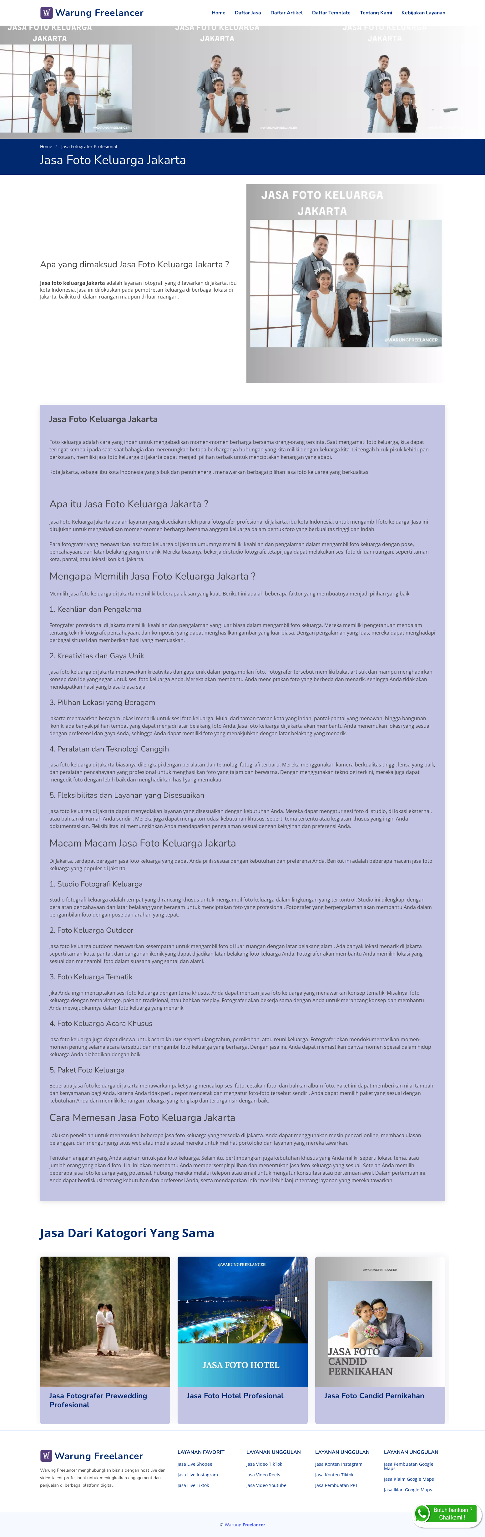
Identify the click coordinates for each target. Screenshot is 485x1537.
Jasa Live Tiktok (193, 1485)
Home (218, 12)
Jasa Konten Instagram (338, 1464)
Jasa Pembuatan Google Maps (408, 1466)
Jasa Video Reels (263, 1475)
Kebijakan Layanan (423, 12)
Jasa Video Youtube (266, 1485)
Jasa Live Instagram (198, 1475)
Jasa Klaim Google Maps (409, 1479)
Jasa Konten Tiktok (334, 1475)
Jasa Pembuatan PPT (336, 1485)
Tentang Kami (376, 12)
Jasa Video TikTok (264, 1464)
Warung (245, 1525)
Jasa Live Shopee (195, 1464)
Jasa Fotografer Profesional (88, 146)
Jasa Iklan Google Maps (408, 1490)
